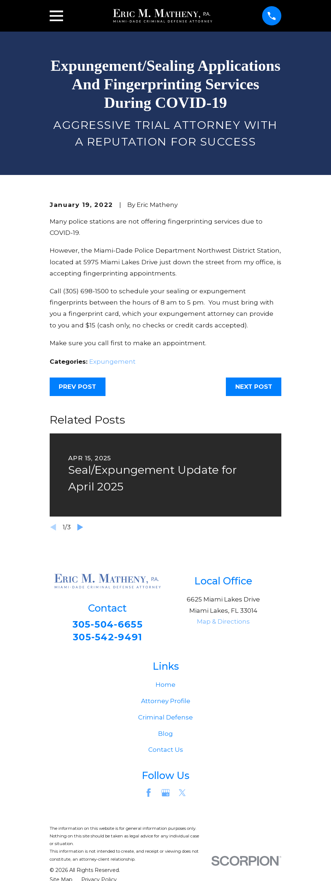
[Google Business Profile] (165, 794)
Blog (165, 735)
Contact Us (165, 751)
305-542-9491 (107, 638)
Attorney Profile (165, 702)
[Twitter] (182, 794)
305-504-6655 (107, 624)
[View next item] (80, 527)
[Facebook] (148, 794)
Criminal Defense (165, 719)
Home (165, 686)
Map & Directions (223, 621)
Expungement (112, 361)
